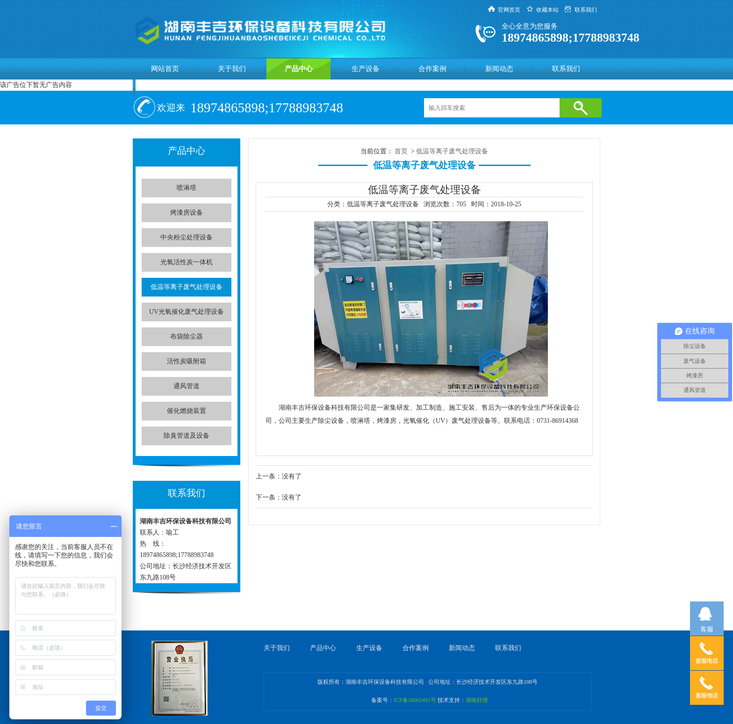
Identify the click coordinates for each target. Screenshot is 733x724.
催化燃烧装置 (186, 410)
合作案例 (432, 68)
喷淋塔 (186, 187)
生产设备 (366, 68)
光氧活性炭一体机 (186, 262)
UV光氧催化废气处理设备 (186, 311)
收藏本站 (547, 10)
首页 (401, 151)
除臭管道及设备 (186, 435)
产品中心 (299, 68)
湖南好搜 (477, 700)
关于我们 (232, 68)
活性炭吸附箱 (186, 361)
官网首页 (509, 10)
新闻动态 (499, 68)
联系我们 (586, 10)
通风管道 (186, 386)
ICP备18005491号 (415, 700)
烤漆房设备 (186, 212)
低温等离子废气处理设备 (187, 286)
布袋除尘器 (186, 336)
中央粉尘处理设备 (186, 237)
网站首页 (165, 68)
